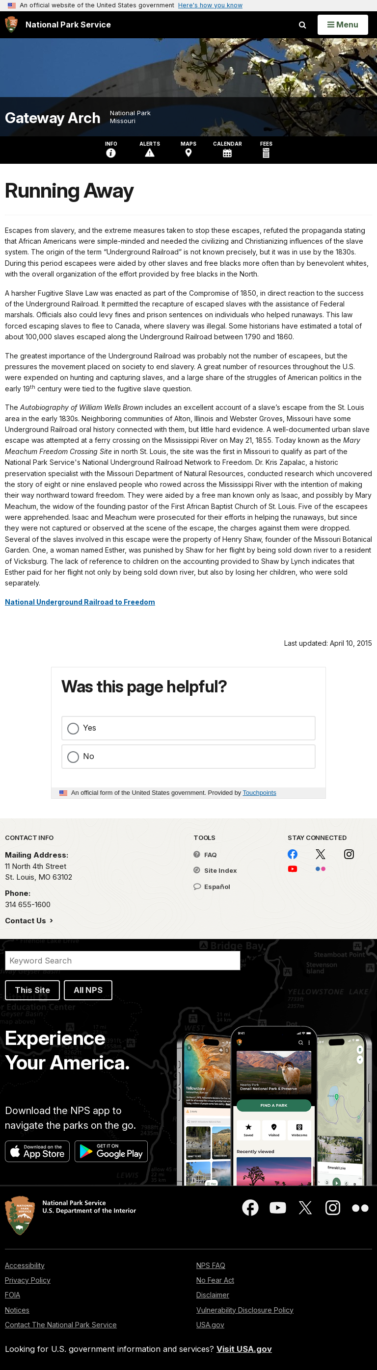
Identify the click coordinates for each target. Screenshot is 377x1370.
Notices (17, 1310)
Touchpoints (259, 792)
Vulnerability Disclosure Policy (245, 1310)
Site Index (215, 870)
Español (211, 886)
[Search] (123, 960)
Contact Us (26, 920)
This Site (32, 990)
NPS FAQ (210, 1265)
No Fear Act (215, 1280)
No (88, 756)
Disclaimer (212, 1295)
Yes (89, 728)
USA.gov (210, 1324)
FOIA (12, 1295)
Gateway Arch (52, 118)
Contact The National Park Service (61, 1324)
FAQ (205, 855)
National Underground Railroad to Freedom (80, 602)
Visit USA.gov (244, 1349)
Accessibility (25, 1265)
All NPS (88, 990)
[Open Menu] (343, 24)
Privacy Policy (28, 1280)
